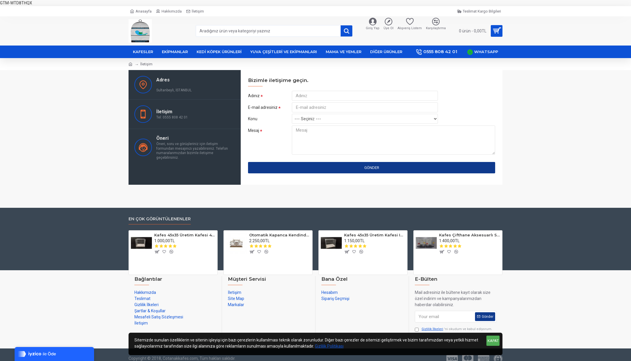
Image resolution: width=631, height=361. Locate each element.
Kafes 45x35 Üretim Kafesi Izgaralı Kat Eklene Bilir (374, 235)
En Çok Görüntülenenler (160, 219)
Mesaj (253, 134)
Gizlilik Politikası (329, 346)
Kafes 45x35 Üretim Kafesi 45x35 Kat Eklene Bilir (184, 235)
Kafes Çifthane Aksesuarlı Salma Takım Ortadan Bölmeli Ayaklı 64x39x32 (469, 235)
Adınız (254, 95)
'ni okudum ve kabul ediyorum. (453, 329)
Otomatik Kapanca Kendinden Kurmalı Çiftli (279, 235)
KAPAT (493, 341)
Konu (252, 122)
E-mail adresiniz (263, 109)
